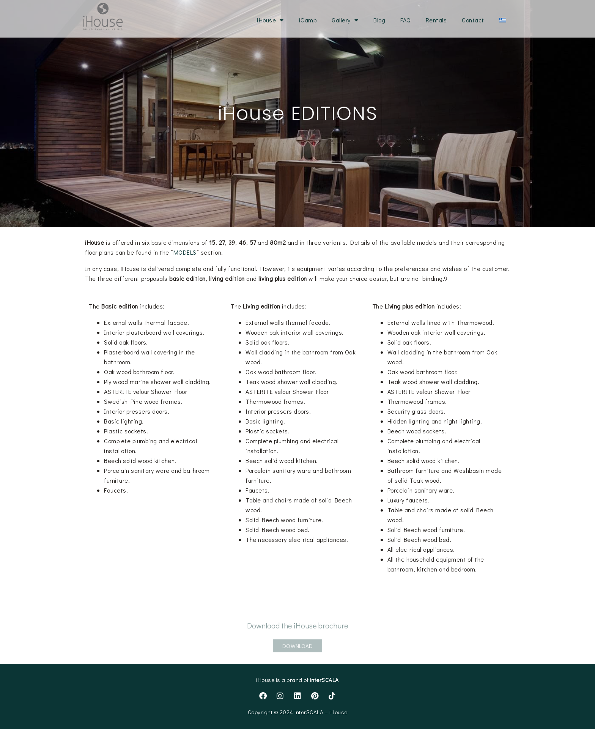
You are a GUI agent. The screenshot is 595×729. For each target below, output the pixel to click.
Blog (379, 20)
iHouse (270, 20)
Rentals (436, 20)
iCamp (308, 20)
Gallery (345, 20)
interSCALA (324, 679)
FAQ (405, 20)
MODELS (185, 252)
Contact (473, 20)
